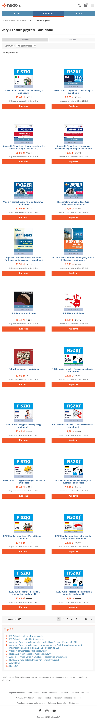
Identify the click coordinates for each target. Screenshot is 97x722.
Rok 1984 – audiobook (73, 313)
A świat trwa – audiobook (24, 313)
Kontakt (48, 698)
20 (86, 619)
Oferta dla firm (74, 703)
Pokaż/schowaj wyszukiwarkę (80, 6)
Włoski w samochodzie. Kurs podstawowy (28, 651)
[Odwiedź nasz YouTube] (54, 711)
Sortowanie (25, 40)
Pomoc (40, 698)
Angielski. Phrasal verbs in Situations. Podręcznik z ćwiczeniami (38, 657)
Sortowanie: (10, 46)
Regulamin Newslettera (80, 693)
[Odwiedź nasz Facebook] (40, 711)
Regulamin (64, 693)
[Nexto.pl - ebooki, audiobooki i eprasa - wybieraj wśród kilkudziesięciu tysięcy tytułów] (11, 5)
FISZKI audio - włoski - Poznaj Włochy (26, 636)
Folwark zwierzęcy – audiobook (24, 369)
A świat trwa (14, 663)
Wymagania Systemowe (25, 698)
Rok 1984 (13, 666)
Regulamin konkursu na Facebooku (67, 698)
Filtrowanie (72, 40)
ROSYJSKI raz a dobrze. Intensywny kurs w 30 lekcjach (34, 660)
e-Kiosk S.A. (55, 717)
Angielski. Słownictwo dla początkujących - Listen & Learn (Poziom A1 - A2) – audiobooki (24, 148)
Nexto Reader (33, 693)
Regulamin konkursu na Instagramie (31, 703)
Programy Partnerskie (16, 693)
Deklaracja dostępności (57, 703)
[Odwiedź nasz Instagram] (47, 711)
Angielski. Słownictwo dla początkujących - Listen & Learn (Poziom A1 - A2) (43, 642)
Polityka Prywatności (49, 693)
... (81, 619)
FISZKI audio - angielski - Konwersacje (26, 639)
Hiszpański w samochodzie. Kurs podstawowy (30, 654)
